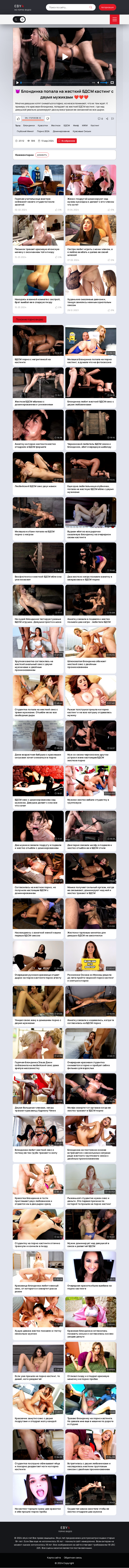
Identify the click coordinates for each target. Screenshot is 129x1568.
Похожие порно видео (29, 319)
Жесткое (56, 125)
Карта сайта (54, 1557)
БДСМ (67, 125)
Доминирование (62, 131)
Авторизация (105, 7)
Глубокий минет (26, 131)
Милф (77, 125)
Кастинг (96, 125)
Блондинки (29, 125)
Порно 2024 (44, 131)
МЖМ (86, 125)
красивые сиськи (83, 131)
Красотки (43, 125)
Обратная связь (73, 1557)
